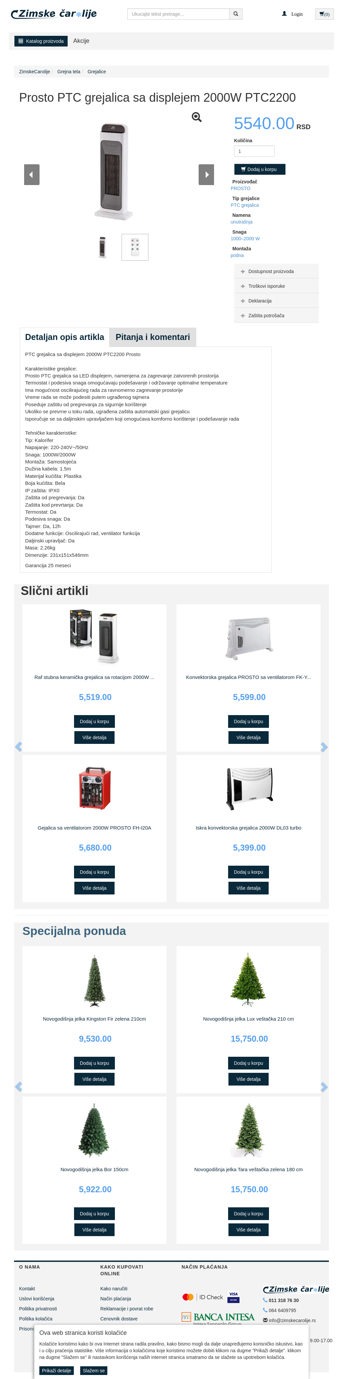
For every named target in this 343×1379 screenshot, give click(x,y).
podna (237, 255)
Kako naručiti (114, 1288)
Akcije (81, 40)
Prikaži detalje (56, 1370)
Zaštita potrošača (261, 315)
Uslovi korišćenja (36, 1298)
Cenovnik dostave (119, 1318)
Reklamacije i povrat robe (126, 1308)
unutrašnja (242, 222)
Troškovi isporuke (262, 286)
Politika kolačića (36, 1318)
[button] (292, 13)
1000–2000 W (245, 238)
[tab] (276, 271)
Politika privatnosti (38, 1308)
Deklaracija (255, 301)
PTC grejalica (245, 205)
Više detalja (94, 737)
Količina (243, 140)
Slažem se (94, 1370)
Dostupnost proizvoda (266, 271)
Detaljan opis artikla (64, 337)
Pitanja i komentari (153, 337)
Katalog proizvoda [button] (41, 41)
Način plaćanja (115, 1298)
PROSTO (241, 188)
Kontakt (27, 1288)
